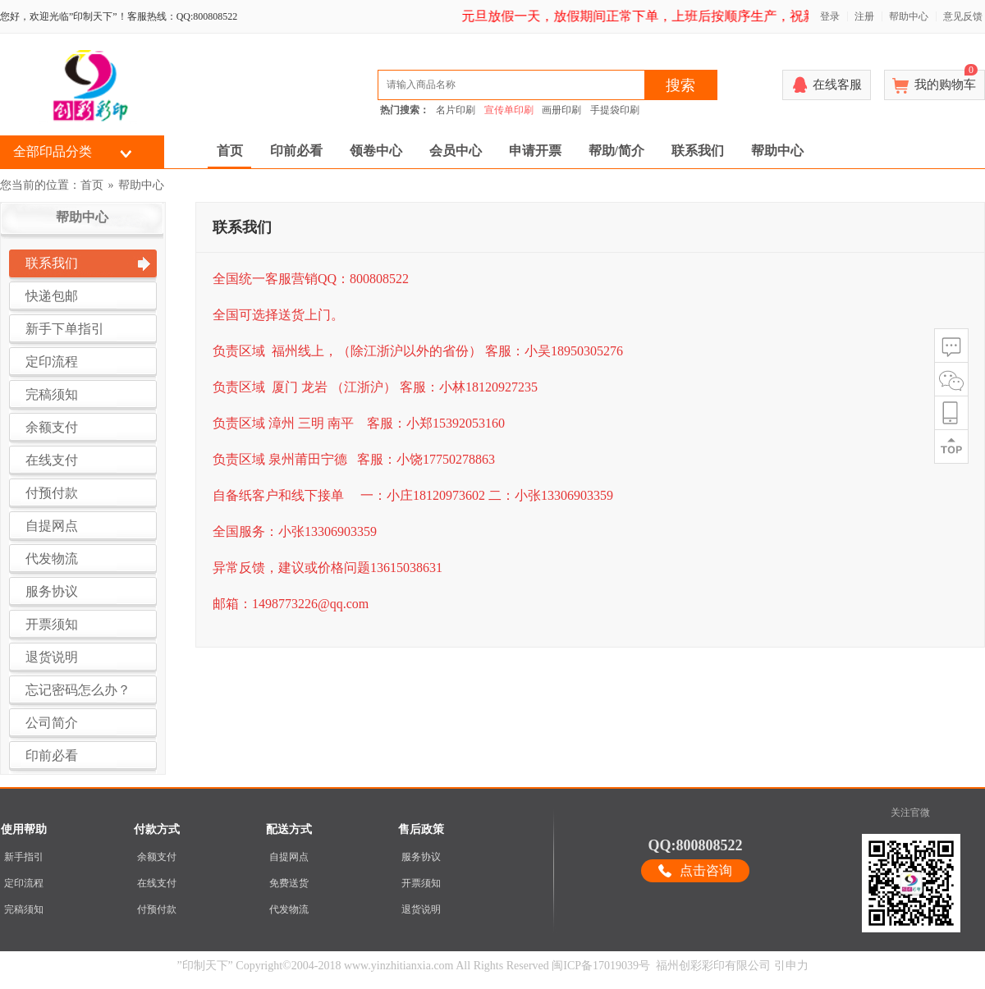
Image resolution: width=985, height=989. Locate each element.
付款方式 (157, 829)
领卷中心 (376, 151)
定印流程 (24, 883)
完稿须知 (24, 909)
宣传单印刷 (509, 110)
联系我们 (697, 151)
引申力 (791, 965)
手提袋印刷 (614, 110)
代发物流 (289, 909)
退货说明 (421, 909)
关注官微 (910, 812)
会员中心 (455, 151)
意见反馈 (963, 16)
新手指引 (24, 857)
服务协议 (421, 857)
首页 (230, 151)
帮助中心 (908, 16)
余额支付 (156, 857)
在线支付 (156, 883)
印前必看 (296, 151)
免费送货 (289, 883)
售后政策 (421, 829)
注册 (864, 16)
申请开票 (535, 151)
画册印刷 (561, 110)
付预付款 (156, 909)
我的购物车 (946, 80)
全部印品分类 (52, 151)
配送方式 (289, 829)
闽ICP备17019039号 (601, 965)
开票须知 (421, 883)
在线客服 (837, 84)
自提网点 (289, 857)
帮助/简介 (616, 151)
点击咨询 (706, 870)
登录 (830, 16)
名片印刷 (455, 110)
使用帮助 (24, 829)
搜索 (680, 85)
